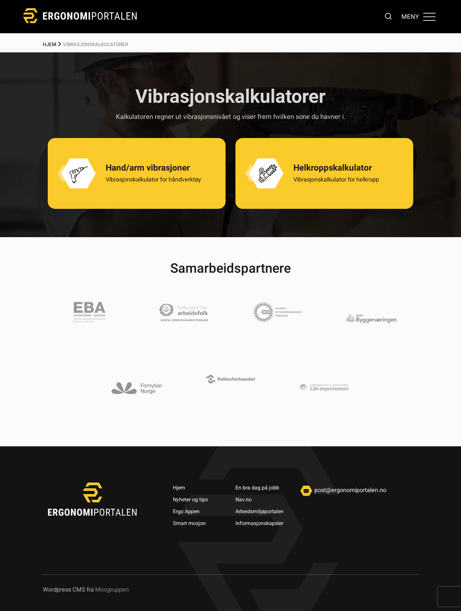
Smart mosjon (189, 523)
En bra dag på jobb (257, 488)
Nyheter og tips (190, 499)
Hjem (49, 44)
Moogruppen (112, 589)
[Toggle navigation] (429, 16)
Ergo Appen (186, 511)
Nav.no (243, 499)
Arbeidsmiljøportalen (259, 511)
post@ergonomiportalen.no (342, 489)
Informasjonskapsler (259, 523)
